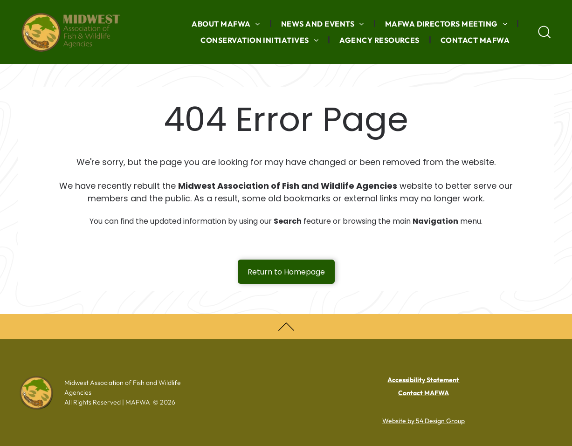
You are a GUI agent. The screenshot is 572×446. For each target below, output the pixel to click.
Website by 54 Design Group (423, 421)
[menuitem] (227, 24)
